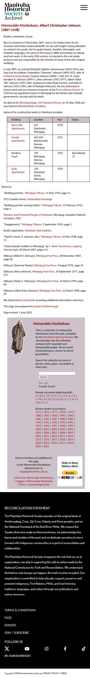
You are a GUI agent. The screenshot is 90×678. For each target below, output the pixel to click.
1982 (54, 415)
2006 (46, 432)
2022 (54, 442)
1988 (62, 419)
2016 (46, 439)
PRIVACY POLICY (51, 673)
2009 (70, 432)
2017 (54, 439)
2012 (54, 436)
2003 (62, 429)
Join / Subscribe (17, 633)
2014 (70, 436)
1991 (46, 422)
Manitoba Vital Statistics (38, 230)
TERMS (63, 673)
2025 (38, 446)
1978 (62, 412)
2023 (62, 442)
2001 (46, 429)
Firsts (22, 484)
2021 (46, 442)
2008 (62, 432)
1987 (54, 419)
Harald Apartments (18, 139)
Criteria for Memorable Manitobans (33, 477)
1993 (62, 422)
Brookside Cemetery (34, 106)
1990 (38, 422)
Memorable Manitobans (19, 25)
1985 (38, 419)
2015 (38, 439)
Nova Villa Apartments (18, 126)
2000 (38, 429)
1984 (70, 415)
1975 (38, 412)
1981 (46, 415)
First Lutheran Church (68, 89)
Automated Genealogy (39, 199)
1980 (38, 415)
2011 (46, 436)
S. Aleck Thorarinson (60, 246)
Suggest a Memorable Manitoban (34, 481)
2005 (38, 432)
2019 (70, 439)
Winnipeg (44, 52)
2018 (62, 439)
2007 (54, 432)
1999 (70, 425)
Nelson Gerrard (23, 300)
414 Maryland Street (49, 102)
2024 (70, 442)
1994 (70, 422)
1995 (38, 425)
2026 (46, 446)
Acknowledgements (39, 484)
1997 (54, 425)
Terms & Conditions (20, 610)
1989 (70, 419)
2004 (70, 429)
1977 (54, 412)
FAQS (8, 618)
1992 (54, 422)
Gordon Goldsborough (45, 306)
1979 (70, 412)
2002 (54, 429)
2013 (62, 436)
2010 (38, 436)
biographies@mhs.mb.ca (33, 471)
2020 (38, 442)
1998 (62, 425)
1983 (62, 415)
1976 (46, 412)
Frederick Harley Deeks (16, 76)
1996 (46, 425)
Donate (10, 625)
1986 (46, 419)
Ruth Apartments (18, 170)
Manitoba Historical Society (58, 337)
